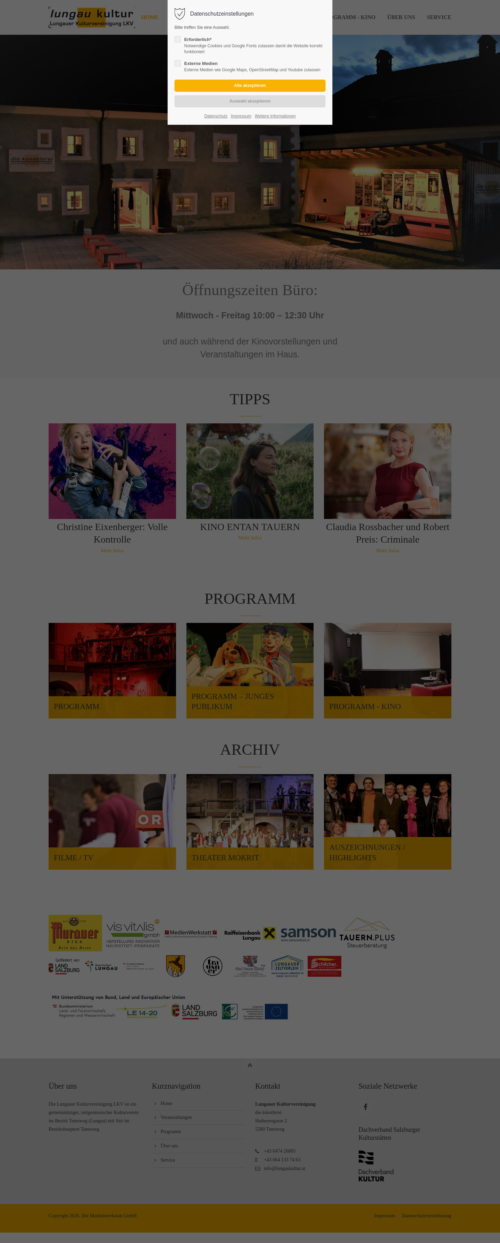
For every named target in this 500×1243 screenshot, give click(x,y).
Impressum (241, 116)
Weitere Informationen (275, 116)
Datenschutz (215, 116)
